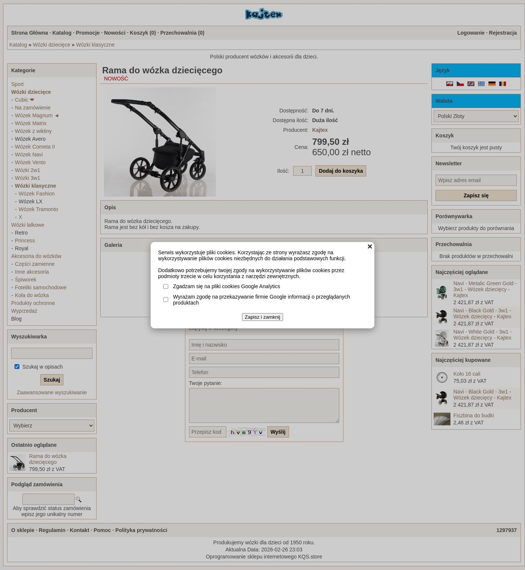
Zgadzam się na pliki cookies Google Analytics (226, 286)
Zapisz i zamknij (262, 317)
